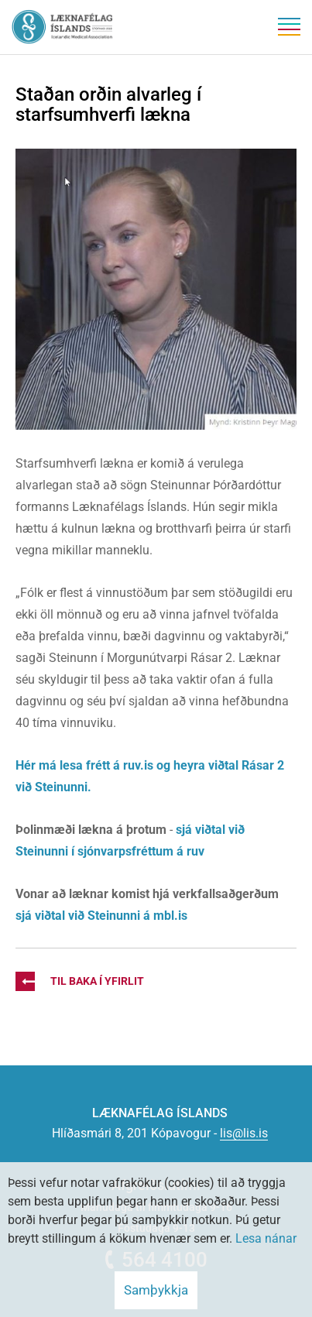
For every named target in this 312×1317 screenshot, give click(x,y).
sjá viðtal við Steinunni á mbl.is (102, 915)
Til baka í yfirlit (79, 981)
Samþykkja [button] (156, 1290)
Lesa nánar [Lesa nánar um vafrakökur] (266, 1238)
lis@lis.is (244, 1133)
